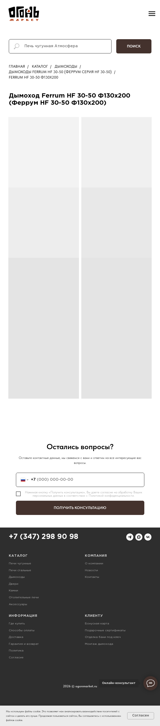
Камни (13, 590)
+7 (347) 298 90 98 (43, 537)
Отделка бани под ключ (103, 637)
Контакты (92, 577)
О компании (94, 563)
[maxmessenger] (138, 537)
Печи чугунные (20, 563)
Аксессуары (18, 604)
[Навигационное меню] (152, 13)
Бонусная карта (97, 623)
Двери (13, 584)
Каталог (40, 66)
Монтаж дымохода (99, 644)
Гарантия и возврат (24, 644)
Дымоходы (66, 66)
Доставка (16, 637)
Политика (16, 650)
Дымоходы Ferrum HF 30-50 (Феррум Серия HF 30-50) (60, 72)
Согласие (16, 657)
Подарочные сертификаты (105, 630)
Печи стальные (20, 570)
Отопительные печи (24, 597)
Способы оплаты (21, 630)
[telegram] (129, 537)
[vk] (147, 537)
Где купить (17, 623)
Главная (17, 66)
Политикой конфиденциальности (111, 495)
